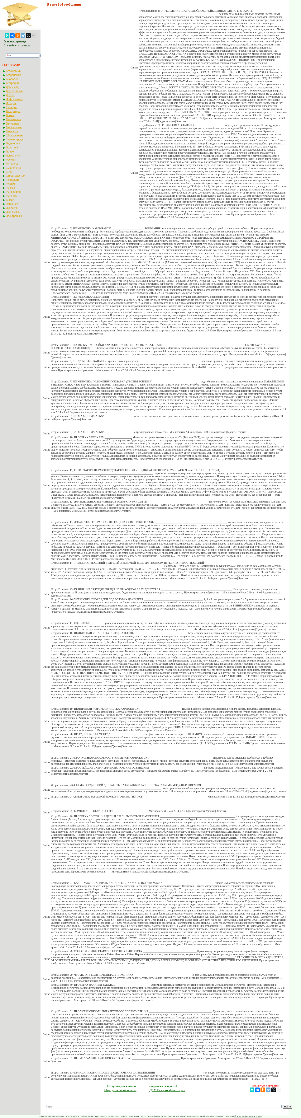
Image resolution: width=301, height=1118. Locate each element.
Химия (10, 199)
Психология (13, 155)
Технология (13, 179)
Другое (10, 95)
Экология (11, 207)
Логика (10, 115)
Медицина (12, 123)
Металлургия (14, 127)
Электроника (14, 216)
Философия (13, 191)
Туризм (10, 183)
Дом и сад (12, 87)
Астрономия (13, 75)
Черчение (12, 203)
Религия (11, 159)
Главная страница (15, 41)
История (11, 103)
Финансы (11, 195)
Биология (12, 79)
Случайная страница (17, 45)
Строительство (15, 175)
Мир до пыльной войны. (120, 1090)
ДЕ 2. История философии (167, 1090)
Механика (12, 131)
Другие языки (14, 91)
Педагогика (13, 143)
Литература (13, 111)
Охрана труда (14, 139)
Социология (13, 167)
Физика (10, 187)
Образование (14, 135)
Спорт (9, 171)
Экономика (13, 211)
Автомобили (13, 71)
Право (10, 151)
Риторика (12, 163)
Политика (12, 147)
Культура (11, 107)
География (12, 83)
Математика (13, 119)
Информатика (14, 99)
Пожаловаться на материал (247, 1116)
